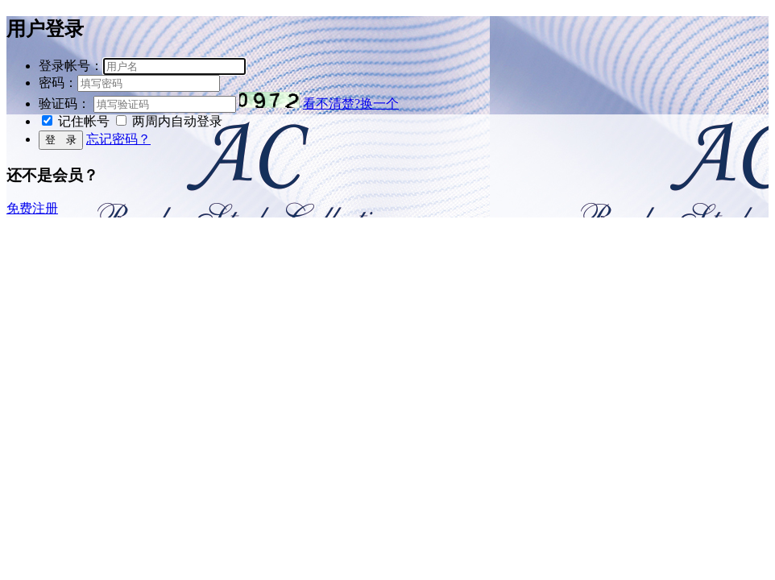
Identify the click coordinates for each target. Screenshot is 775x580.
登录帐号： (71, 65)
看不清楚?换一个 (351, 103)
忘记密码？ (118, 139)
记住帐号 (84, 121)
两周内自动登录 (177, 121)
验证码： (64, 103)
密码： (58, 82)
